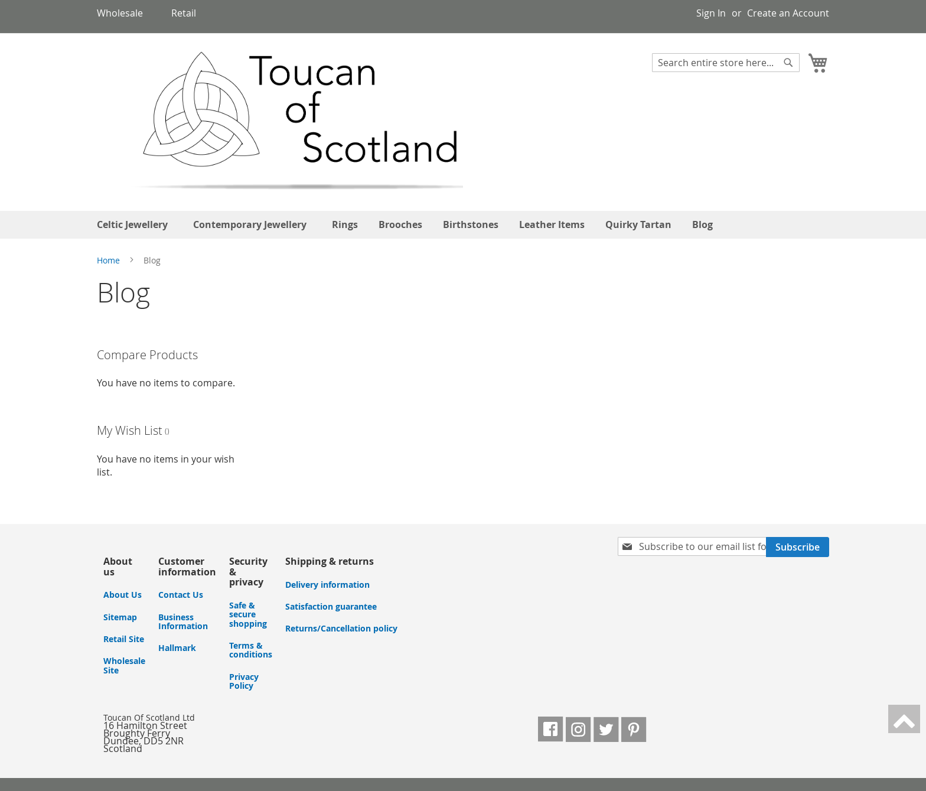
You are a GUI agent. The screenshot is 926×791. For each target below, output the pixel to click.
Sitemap (120, 617)
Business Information (183, 621)
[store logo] (280, 121)
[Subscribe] (797, 547)
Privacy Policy (244, 681)
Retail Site (123, 638)
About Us (122, 594)
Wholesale (120, 12)
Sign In (711, 12)
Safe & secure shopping (248, 614)
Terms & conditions (250, 650)
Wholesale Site (124, 665)
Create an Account (788, 12)
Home (109, 260)
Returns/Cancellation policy (341, 628)
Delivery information (327, 584)
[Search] (788, 62)
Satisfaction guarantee (331, 606)
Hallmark (177, 647)
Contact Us (180, 594)
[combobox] (726, 62)
